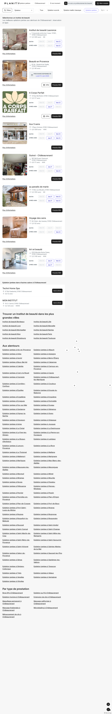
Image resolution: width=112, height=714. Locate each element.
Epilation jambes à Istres (12, 424)
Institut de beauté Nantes (44, 330)
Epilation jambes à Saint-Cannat (15, 529)
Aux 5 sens (34, 124)
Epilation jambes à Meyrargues (46, 467)
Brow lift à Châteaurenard (12, 593)
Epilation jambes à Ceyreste (13, 377)
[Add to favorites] (24, 31)
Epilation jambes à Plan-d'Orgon (46, 497)
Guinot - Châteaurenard (41, 155)
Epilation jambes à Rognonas (45, 514)
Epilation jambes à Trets (11, 573)
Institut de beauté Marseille (44, 326)
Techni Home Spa (11, 288)
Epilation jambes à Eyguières (45, 397)
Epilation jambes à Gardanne (13, 409)
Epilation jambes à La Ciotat (13, 428)
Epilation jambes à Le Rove (44, 446)
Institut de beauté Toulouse (44, 338)
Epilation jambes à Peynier (12, 493)
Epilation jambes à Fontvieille (45, 401)
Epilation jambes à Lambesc (45, 439)
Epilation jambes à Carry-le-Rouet (15, 373)
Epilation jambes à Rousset (13, 525)
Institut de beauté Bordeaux (13, 322)
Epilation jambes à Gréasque (45, 420)
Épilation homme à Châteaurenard (15, 597)
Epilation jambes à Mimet (43, 474)
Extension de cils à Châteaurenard (47, 597)
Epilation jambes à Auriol (12, 358)
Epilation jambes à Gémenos (45, 409)
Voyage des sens (37, 218)
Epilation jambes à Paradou (44, 482)
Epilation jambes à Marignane (45, 456)
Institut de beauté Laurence (42, 30)
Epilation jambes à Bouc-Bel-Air (14, 362)
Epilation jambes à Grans (43, 413)
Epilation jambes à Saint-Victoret (15, 547)
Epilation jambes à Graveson (13, 420)
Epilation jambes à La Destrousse (47, 428)
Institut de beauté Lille (42, 322)
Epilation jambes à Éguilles (13, 390)
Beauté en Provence (39, 61)
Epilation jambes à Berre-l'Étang (46, 358)
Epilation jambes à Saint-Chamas (47, 529)
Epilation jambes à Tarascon (45, 566)
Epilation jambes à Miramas (13, 478)
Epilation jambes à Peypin (44, 493)
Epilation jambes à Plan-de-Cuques (16, 504)
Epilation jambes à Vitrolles (13, 581)
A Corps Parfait (36, 93)
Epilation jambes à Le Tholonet (14, 452)
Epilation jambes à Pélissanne (14, 486)
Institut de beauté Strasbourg (14, 338)
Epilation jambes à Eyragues (13, 401)
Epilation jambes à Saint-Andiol (46, 525)
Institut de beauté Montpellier (14, 330)
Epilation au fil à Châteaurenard (46, 593)
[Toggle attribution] (109, 712)
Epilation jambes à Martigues (13, 461)
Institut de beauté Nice (11, 334)
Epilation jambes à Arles (11, 354)
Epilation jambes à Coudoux (45, 384)
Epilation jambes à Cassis (44, 373)
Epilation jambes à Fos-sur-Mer (14, 405)
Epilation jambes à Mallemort (13, 456)
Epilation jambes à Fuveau (44, 405)
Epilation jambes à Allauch (44, 350)
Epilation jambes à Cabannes (45, 362)
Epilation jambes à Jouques (44, 424)
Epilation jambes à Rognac (44, 508)
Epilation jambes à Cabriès (12, 366)
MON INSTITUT (10, 300)
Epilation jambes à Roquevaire (45, 518)
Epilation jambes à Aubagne (45, 354)
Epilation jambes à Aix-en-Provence (16, 350)
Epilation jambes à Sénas (12, 560)
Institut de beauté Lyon (11, 326)
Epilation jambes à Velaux (44, 573)
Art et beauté (35, 249)
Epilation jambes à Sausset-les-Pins (48, 553)
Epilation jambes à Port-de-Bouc (46, 504)
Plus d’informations (8, 53)
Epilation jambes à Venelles (13, 577)
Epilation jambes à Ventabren (45, 577)
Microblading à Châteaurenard (46, 608)
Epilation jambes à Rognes (12, 514)
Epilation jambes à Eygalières (13, 397)
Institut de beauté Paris (43, 334)
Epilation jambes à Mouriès (44, 478)
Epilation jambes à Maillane (44, 452)
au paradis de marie (39, 187)
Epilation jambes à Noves (12, 482)
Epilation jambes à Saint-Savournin (47, 540)
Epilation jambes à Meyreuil (13, 474)
